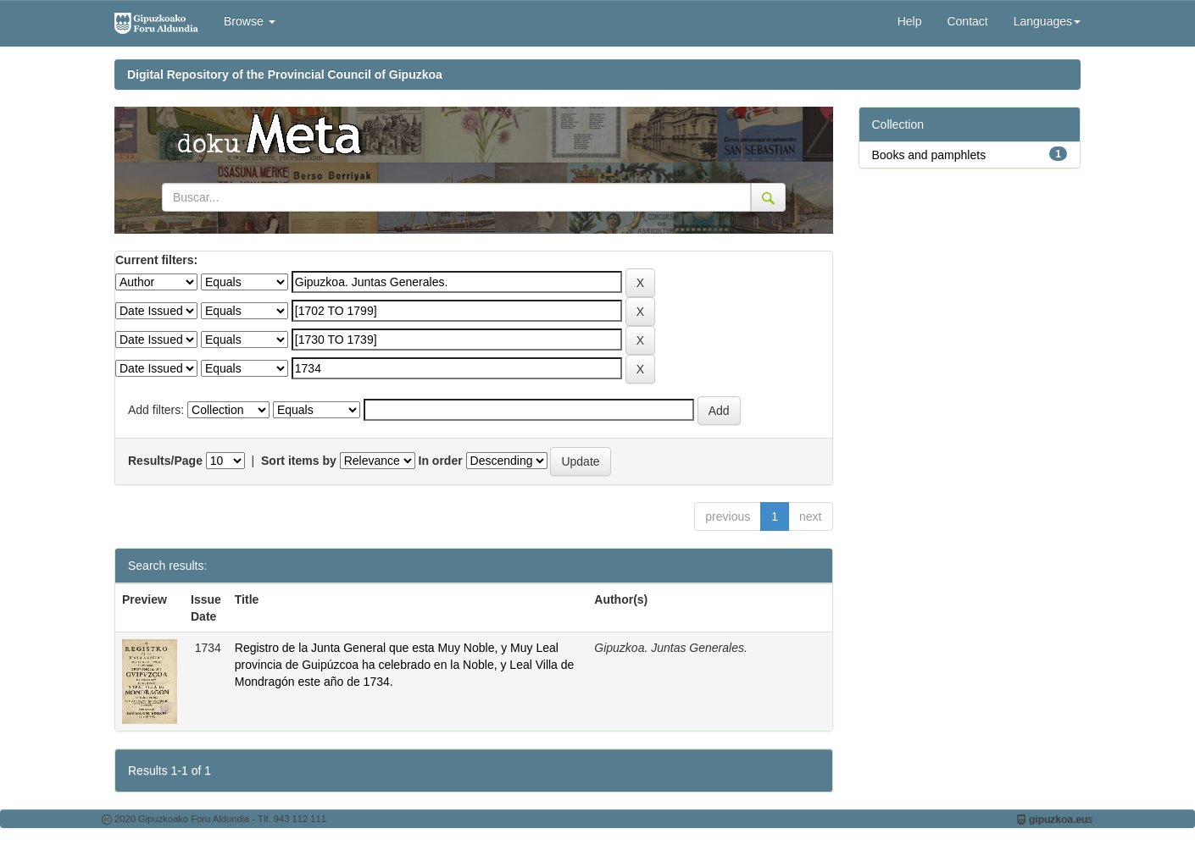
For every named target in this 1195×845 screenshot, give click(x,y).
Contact (967, 21)
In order (441, 460)
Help (910, 21)
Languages (1047, 21)
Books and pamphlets (929, 155)
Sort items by (298, 460)
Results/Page (165, 460)
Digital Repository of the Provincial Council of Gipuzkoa (284, 74)
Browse (249, 21)
